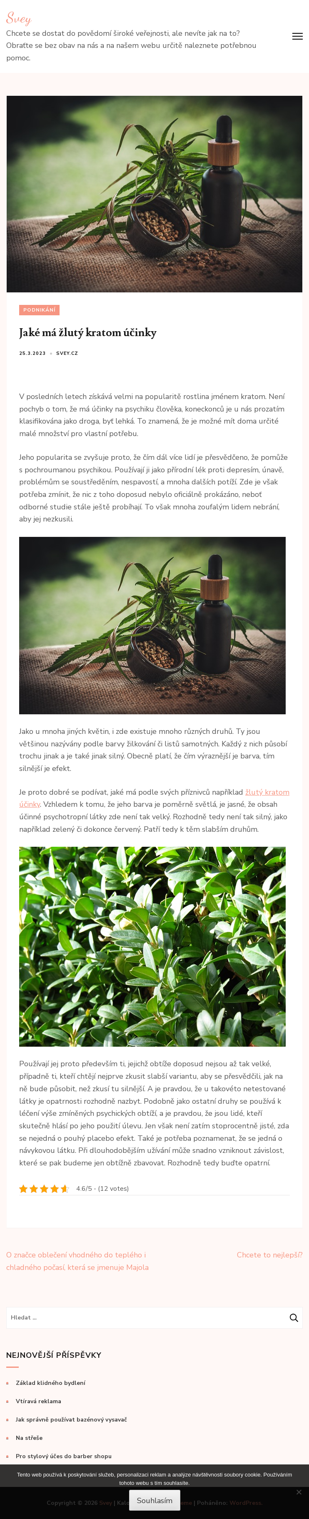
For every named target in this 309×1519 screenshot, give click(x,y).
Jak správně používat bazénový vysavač (71, 1420)
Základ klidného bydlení (50, 1383)
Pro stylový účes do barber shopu (64, 1456)
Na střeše (29, 1438)
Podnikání (39, 310)
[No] (298, 1492)
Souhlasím (154, 1501)
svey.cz (67, 353)
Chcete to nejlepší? (270, 1255)
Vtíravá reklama (38, 1401)
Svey (18, 17)
